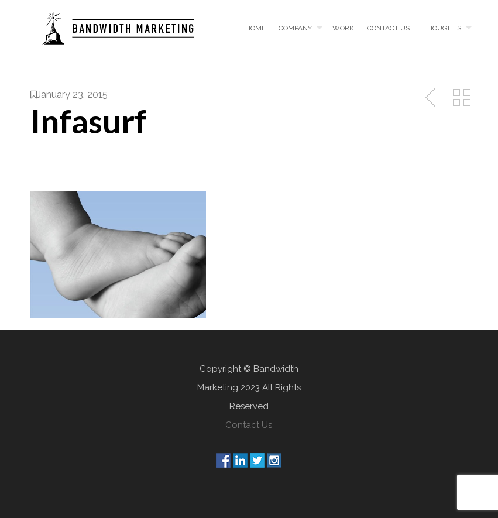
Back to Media (461, 97)
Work (343, 28)
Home (255, 28)
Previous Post (431, 97)
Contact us (388, 28)
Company (295, 28)
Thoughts (442, 28)
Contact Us (248, 425)
